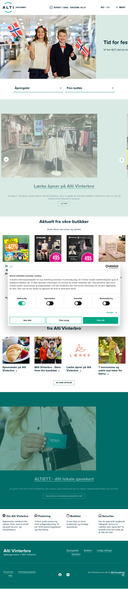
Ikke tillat (27, 320)
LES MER (64, 204)
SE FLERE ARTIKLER (64, 383)
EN (108, 7)
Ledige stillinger (104, 550)
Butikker (88, 550)
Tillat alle (101, 320)
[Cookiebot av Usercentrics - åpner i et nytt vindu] (107, 267)
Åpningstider (72, 550)
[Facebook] (60, 575)
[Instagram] (68, 575)
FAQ (10, 576)
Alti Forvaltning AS (117, 574)
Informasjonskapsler (27, 572)
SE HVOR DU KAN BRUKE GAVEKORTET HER (64, 496)
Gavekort (76, 554)
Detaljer (110, 312)
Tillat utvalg (64, 320)
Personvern (8, 572)
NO (102, 7)
